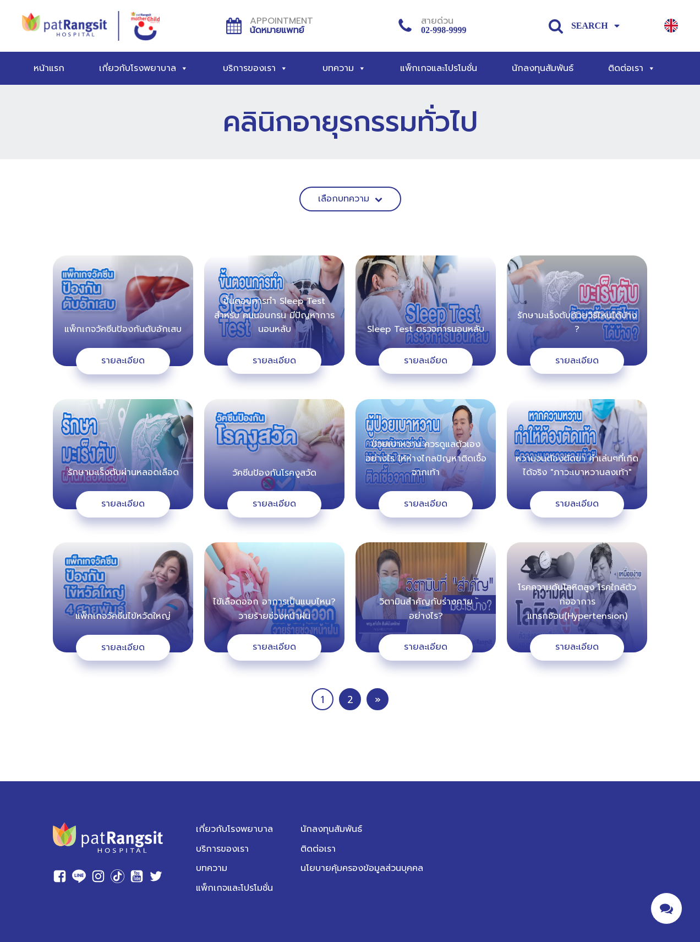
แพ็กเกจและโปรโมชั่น (438, 68)
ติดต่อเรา (631, 68)
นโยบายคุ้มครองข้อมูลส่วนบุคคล (361, 868)
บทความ (344, 68)
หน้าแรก (49, 68)
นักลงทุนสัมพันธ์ (542, 68)
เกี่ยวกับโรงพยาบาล (143, 68)
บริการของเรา (255, 68)
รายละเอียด (123, 360)
